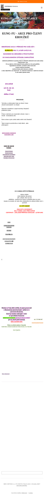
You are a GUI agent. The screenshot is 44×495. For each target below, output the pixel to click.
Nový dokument (6, 374)
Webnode (24, 493)
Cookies (31, 493)
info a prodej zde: (17, 321)
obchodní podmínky (21, 485)
